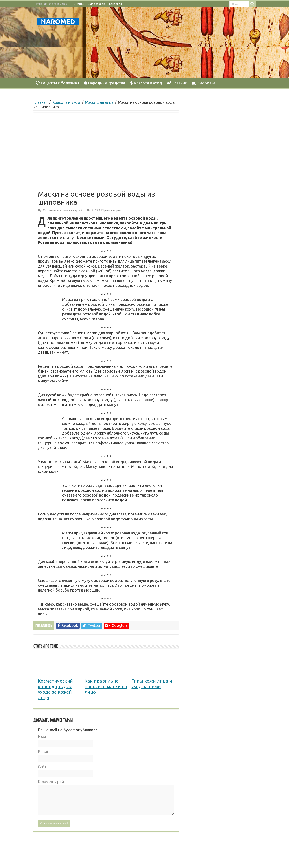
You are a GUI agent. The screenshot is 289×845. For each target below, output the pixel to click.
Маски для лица (99, 102)
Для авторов (96, 3)
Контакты (115, 3)
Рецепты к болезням (57, 83)
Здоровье (203, 83)
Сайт (42, 766)
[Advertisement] (172, 42)
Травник (177, 83)
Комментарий (51, 781)
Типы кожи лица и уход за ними (151, 683)
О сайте (79, 3)
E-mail (43, 751)
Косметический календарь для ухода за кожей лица (55, 689)
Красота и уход (146, 83)
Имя (42, 736)
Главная (40, 102)
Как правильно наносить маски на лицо (106, 686)
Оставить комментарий (62, 210)
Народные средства (104, 83)
